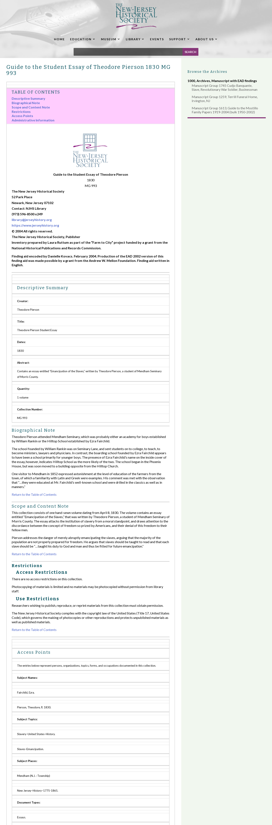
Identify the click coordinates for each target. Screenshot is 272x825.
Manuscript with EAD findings (234, 81)
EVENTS (157, 39)
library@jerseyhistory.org (32, 220)
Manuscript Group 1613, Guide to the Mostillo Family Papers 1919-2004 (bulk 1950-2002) (225, 110)
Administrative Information (33, 120)
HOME (59, 39)
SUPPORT (177, 39)
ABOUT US (204, 39)
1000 (191, 81)
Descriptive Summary (28, 98)
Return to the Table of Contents (34, 494)
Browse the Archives (207, 72)
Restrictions (21, 112)
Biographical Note (26, 103)
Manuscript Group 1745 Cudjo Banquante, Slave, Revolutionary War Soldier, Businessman (224, 87)
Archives (203, 81)
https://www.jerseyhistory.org (35, 225)
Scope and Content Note (31, 107)
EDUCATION (81, 39)
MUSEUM (108, 39)
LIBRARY (133, 39)
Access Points (22, 116)
